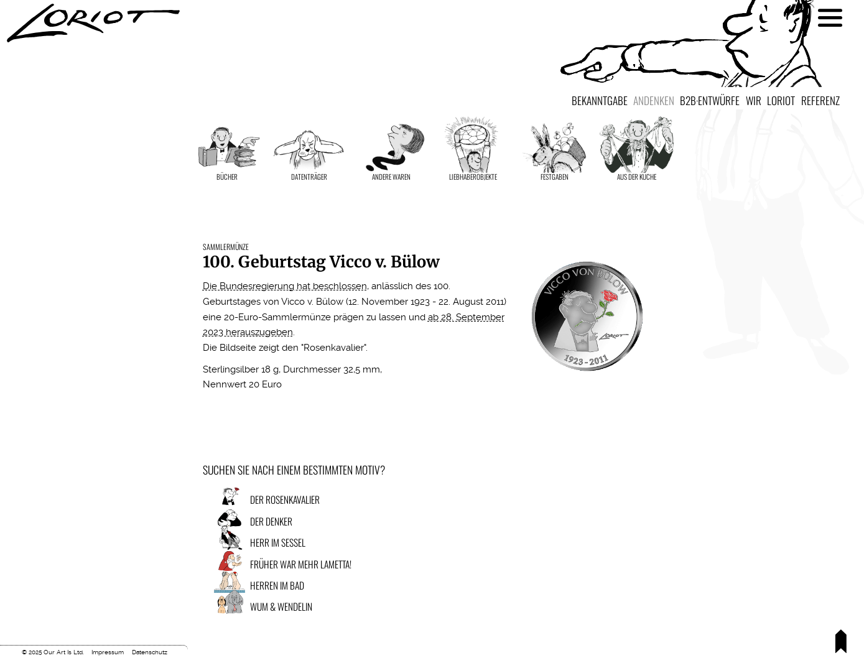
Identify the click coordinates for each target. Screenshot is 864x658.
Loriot (781, 100)
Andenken (653, 100)
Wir (753, 100)
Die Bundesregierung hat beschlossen (285, 286)
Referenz (820, 100)
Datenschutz (149, 652)
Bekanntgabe (600, 100)
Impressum (107, 652)
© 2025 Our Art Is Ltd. (53, 652)
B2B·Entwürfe (710, 100)
